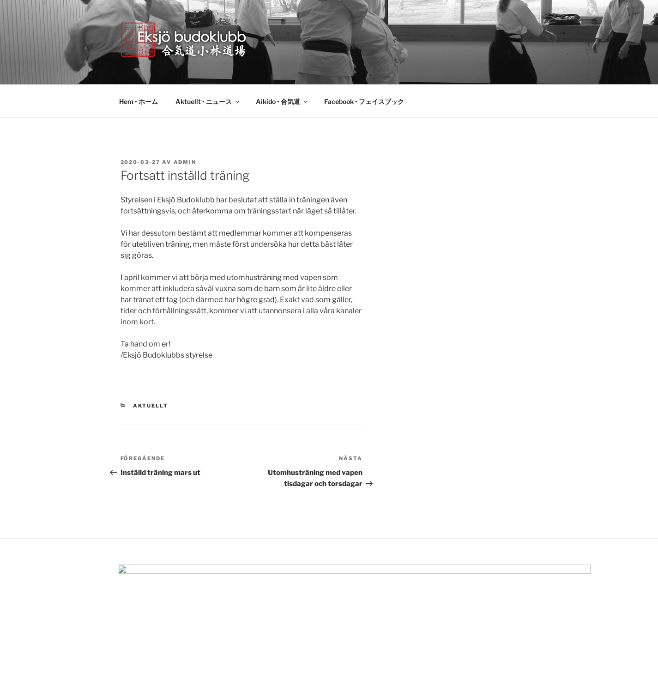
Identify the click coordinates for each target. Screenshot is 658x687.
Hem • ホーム (138, 101)
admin (185, 162)
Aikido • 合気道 (282, 101)
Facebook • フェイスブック (364, 101)
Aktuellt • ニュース (208, 101)
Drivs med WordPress (150, 665)
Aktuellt (150, 405)
